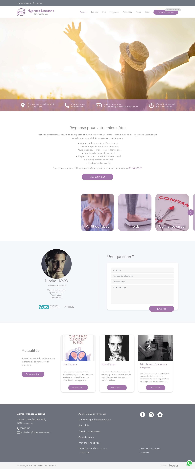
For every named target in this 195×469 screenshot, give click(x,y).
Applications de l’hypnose (92, 413)
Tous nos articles (33, 374)
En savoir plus (97, 176)
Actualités (127, 12)
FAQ (104, 12)
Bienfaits (94, 12)
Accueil (83, 12)
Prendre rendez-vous (168, 11)
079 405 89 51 (135, 168)
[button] (191, 212)
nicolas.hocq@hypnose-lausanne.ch (36, 432)
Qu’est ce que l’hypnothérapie (94, 419)
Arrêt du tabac (86, 436)
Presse (138, 12)
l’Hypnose (114, 12)
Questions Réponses (89, 431)
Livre (147, 12)
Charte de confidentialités (150, 449)
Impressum (144, 453)
